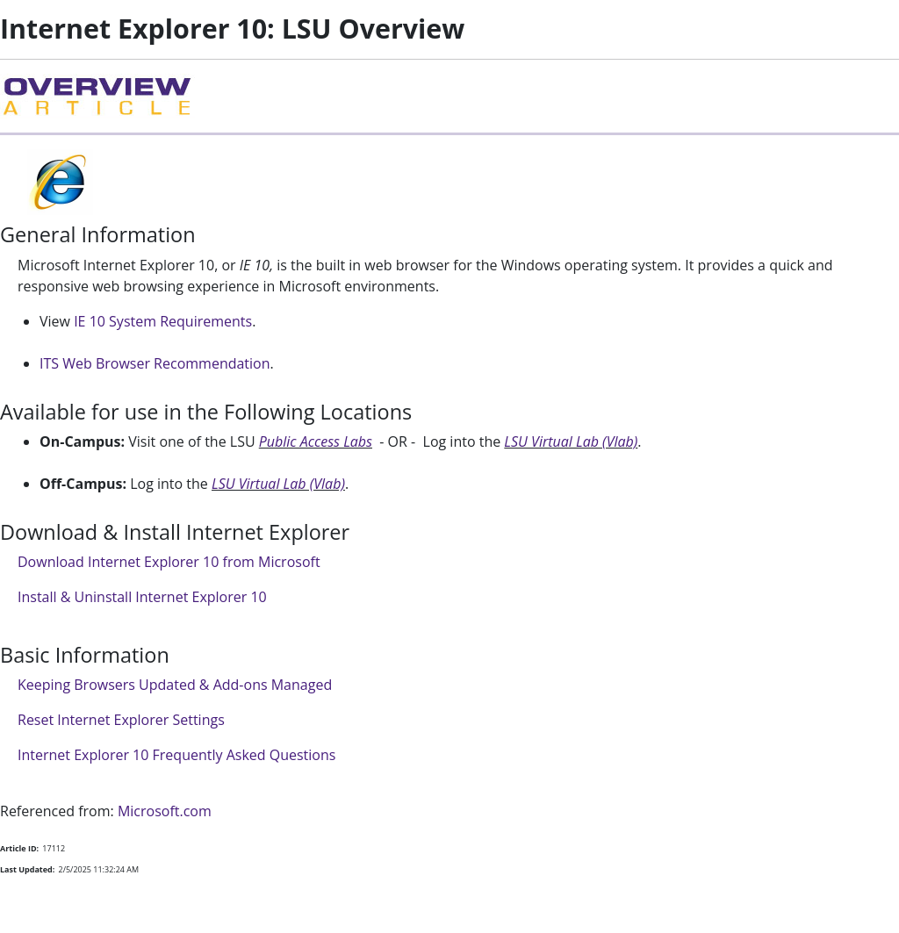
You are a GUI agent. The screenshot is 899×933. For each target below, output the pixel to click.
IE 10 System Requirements (163, 321)
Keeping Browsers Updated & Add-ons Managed (175, 684)
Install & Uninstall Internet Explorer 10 (142, 596)
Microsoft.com (165, 811)
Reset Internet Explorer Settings (121, 719)
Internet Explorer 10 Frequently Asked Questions (176, 754)
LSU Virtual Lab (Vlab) (570, 441)
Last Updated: (27, 869)
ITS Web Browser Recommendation (155, 363)
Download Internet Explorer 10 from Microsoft (169, 561)
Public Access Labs (315, 441)
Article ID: (19, 848)
